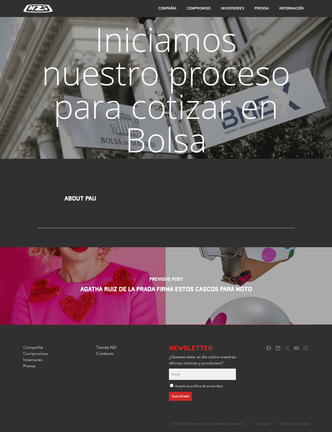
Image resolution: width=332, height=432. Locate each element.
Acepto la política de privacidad (199, 386)
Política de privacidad (294, 424)
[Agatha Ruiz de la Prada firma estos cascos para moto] (166, 286)
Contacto (105, 353)
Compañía (33, 347)
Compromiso (35, 353)
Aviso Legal (262, 424)
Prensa (29, 365)
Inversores (32, 359)
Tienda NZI (106, 347)
